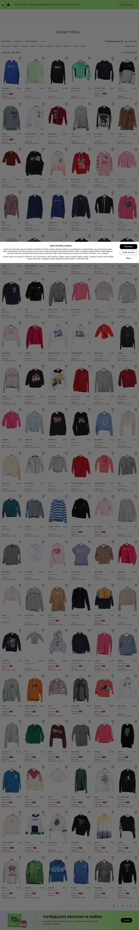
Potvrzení (129, 913)
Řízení (128, 925)
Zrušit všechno (128, 919)
